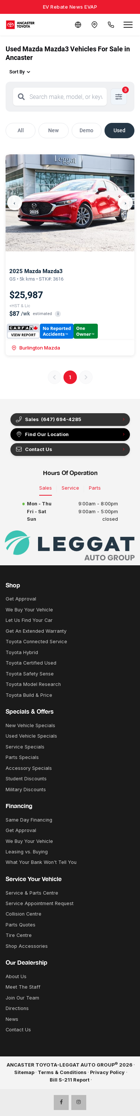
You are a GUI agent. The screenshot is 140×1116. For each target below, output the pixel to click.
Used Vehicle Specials (31, 736)
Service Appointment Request (40, 903)
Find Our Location (42, 435)
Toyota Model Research (33, 684)
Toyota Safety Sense (30, 674)
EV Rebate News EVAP (70, 7)
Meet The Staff (23, 987)
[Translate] (78, 24)
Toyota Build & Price (29, 695)
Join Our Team (22, 998)
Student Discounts (26, 778)
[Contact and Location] (94, 24)
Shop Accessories (27, 946)
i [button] (58, 313)
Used (119, 130)
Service (70, 488)
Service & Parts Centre (32, 893)
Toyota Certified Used (31, 663)
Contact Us (33, 450)
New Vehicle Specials (30, 725)
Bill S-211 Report (70, 1080)
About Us (16, 976)
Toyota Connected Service (36, 641)
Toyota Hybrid (22, 652)
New (53, 130)
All (21, 130)
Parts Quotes (20, 925)
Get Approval (21, 599)
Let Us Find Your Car (29, 620)
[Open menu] (128, 25)
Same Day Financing (29, 820)
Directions (17, 1008)
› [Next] (125, 202)
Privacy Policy (107, 1072)
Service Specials (25, 747)
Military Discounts (26, 789)
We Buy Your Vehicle (29, 610)
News (12, 1019)
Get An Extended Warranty (36, 631)
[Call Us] (111, 24)
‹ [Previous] (14, 202)
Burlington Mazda (36, 348)
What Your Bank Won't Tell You (41, 862)
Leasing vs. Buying (27, 852)
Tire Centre (19, 935)
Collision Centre (23, 914)
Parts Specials (22, 757)
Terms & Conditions (62, 1072)
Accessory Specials (29, 768)
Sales (45, 488)
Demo (86, 130)
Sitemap (24, 1072)
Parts (95, 488)
